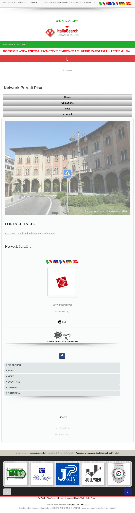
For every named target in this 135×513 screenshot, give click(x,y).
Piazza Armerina (65, 498)
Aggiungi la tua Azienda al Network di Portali (97, 453)
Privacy (62, 417)
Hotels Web (79, 498)
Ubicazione (67, 103)
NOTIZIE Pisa (14, 393)
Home (67, 97)
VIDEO (11, 376)
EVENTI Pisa (14, 382)
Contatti (67, 114)
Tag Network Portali (62, 434)
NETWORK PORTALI (78, 505)
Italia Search (91, 498)
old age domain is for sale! (68, 3)
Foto (67, 108)
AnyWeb (41, 498)
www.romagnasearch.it (16, 44)
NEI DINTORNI (14, 365)
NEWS (11, 371)
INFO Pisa (12, 387)
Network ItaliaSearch (25, 3)
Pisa (49, 498)
